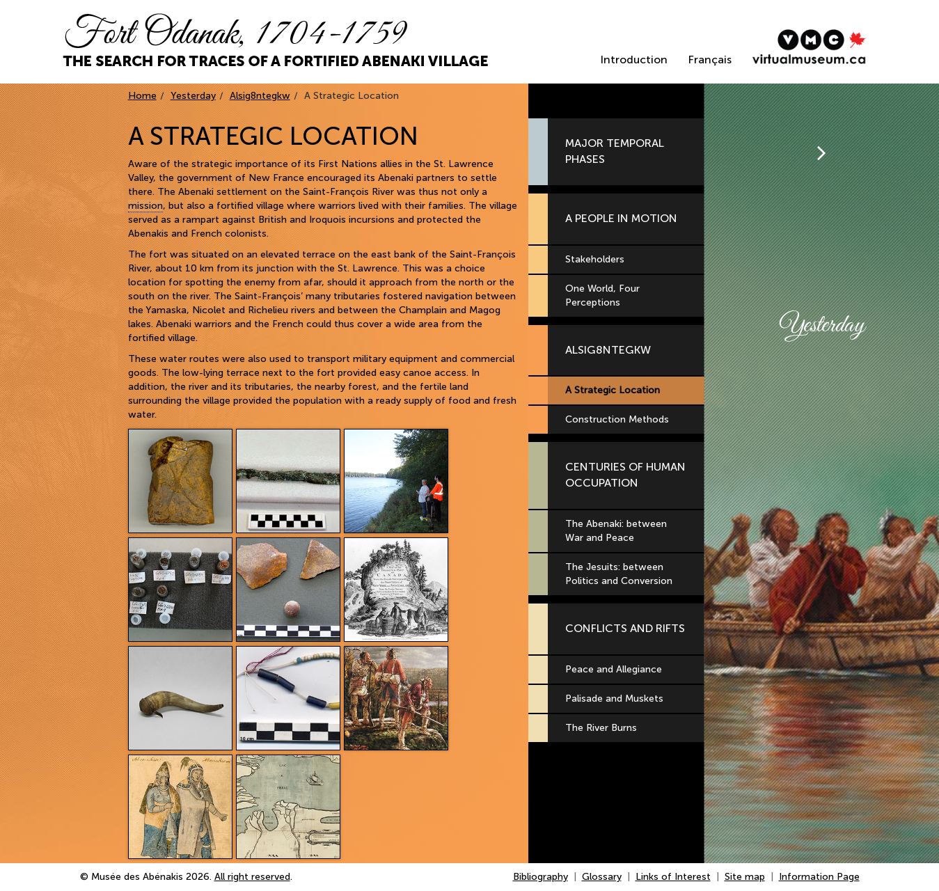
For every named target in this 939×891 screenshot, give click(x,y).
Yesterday (193, 96)
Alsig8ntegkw (260, 96)
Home (142, 96)
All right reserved (252, 877)
